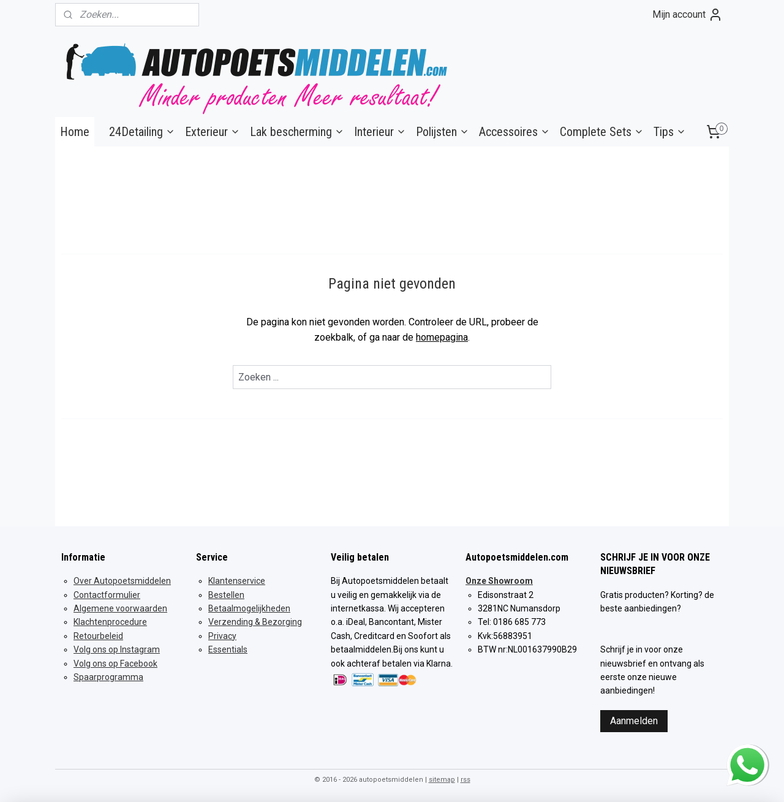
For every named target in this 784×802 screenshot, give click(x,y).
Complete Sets (602, 131)
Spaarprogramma (108, 677)
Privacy (222, 636)
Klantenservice (236, 581)
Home (74, 131)
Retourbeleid (98, 636)
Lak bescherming (297, 131)
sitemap (442, 780)
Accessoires (514, 131)
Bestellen (226, 595)
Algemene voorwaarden (120, 608)
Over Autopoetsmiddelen (122, 581)
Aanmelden (634, 721)
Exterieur (212, 131)
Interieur (380, 131)
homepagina (442, 337)
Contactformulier (107, 595)
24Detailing (142, 131)
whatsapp (747, 752)
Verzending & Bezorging (255, 622)
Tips (670, 131)
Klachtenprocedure (110, 622)
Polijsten (442, 131)
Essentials (227, 649)
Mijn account (687, 14)
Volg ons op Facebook (115, 663)
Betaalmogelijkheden (249, 608)
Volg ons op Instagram (117, 649)
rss (465, 780)
